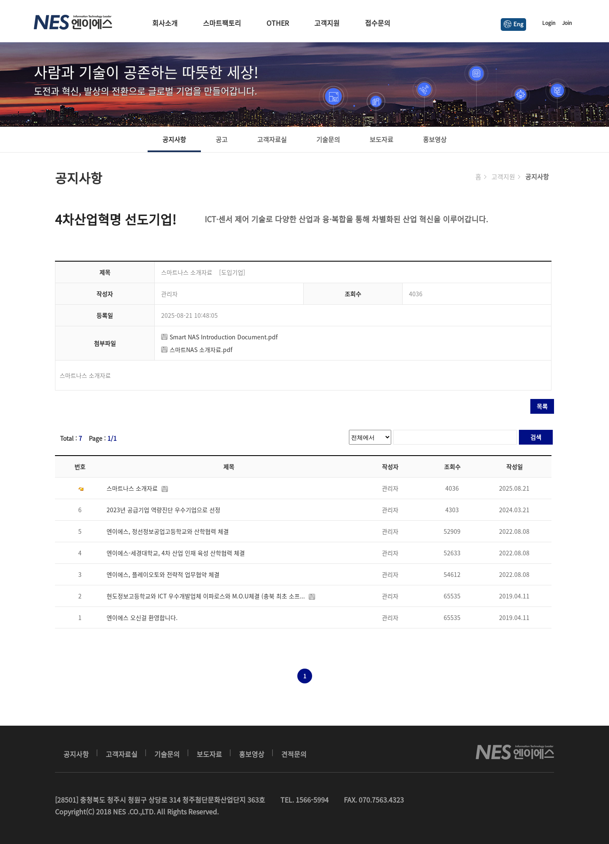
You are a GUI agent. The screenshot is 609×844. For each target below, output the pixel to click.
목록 (542, 406)
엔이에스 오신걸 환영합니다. (144, 617)
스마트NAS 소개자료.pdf (197, 349)
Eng (513, 24)
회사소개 (165, 23)
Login (548, 23)
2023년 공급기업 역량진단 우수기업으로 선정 (165, 509)
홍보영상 (435, 139)
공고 (222, 139)
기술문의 (328, 139)
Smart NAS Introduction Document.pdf (219, 337)
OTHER (277, 23)
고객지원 (327, 23)
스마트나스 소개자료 (139, 488)
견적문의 (294, 754)
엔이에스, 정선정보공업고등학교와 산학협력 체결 (169, 531)
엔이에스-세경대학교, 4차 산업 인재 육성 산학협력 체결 (177, 553)
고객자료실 (272, 139)
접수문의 (377, 23)
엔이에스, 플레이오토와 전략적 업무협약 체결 (165, 574)
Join (567, 23)
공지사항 (174, 139)
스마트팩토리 (222, 23)
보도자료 (381, 139)
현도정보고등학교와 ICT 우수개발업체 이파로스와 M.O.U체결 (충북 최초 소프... (212, 596)
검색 (535, 437)
